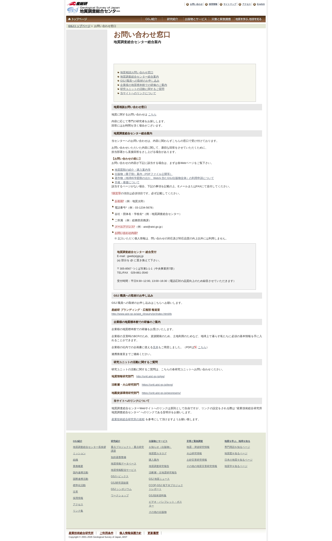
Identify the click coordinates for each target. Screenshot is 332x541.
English (261, 4)
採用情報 (213, 4)
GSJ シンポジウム (121, 489)
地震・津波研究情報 (198, 447)
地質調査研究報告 (159, 466)
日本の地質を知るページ (238, 459)
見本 (155, 347)
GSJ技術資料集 (157, 495)
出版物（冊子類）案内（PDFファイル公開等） (144, 174)
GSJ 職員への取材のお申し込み (139, 80)
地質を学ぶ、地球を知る (237, 441)
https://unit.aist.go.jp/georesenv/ (161, 393)
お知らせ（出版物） (160, 447)
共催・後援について (127, 182)
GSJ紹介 (77, 441)
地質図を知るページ (236, 453)
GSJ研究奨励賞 (119, 482)
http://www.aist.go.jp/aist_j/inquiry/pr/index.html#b (142, 313)
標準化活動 (79, 485)
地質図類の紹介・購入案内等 (133, 169)
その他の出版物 (158, 512)
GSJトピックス (119, 476)
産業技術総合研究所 (81, 533)
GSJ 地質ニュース (159, 478)
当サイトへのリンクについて (138, 93)
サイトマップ (229, 4)
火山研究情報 (194, 453)
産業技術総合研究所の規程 (128, 419)
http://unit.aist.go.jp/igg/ (150, 376)
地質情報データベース (123, 463)
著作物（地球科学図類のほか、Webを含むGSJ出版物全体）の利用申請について (164, 178)
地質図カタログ (158, 453)
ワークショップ (120, 495)
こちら (152, 114)
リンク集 (78, 510)
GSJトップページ (79, 26)
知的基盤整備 (118, 457)
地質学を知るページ (236, 466)
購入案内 (154, 459)
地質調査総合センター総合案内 (139, 76)
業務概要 (78, 466)
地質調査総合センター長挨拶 (89, 447)
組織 (75, 459)
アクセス (246, 4)
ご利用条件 (106, 533)
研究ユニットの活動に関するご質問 (142, 89)
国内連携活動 (80, 472)
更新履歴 (153, 533)
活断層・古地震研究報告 (163, 472)
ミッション (79, 453)
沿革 (75, 491)
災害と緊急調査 (195, 441)
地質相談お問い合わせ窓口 (136, 72)
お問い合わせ (196, 4)
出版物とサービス (158, 441)
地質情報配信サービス (123, 470)
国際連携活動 (80, 478)
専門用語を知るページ (237, 447)
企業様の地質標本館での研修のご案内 (143, 85)
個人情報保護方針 (130, 533)
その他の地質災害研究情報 (202, 466)
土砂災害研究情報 (197, 459)
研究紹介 (115, 441)
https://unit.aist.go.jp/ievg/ (157, 384)
